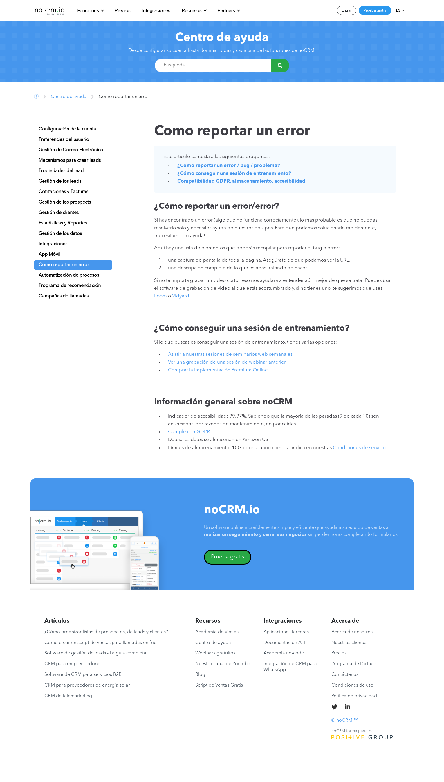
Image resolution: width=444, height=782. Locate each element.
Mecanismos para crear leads (70, 160)
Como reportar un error (64, 265)
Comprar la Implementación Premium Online (218, 370)
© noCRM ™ (344, 720)
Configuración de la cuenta (67, 129)
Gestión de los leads (60, 181)
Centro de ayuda (222, 38)
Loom (160, 296)
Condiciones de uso (352, 685)
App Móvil (49, 254)
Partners (226, 10)
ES (398, 10)
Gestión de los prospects (65, 202)
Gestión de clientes (59, 213)
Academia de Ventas (217, 632)
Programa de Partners (354, 664)
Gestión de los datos (60, 233)
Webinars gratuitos (215, 653)
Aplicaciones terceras (286, 632)
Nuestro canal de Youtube (222, 664)
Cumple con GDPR (189, 431)
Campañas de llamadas (64, 296)
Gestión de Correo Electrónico (71, 150)
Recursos (192, 10)
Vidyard (180, 296)
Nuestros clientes (349, 643)
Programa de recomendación (70, 286)
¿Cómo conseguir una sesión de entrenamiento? (234, 173)
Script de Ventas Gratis (219, 685)
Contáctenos (344, 674)
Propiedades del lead (61, 171)
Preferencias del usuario (64, 139)
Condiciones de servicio (359, 447)
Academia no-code (283, 653)
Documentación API (284, 643)
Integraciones (156, 10)
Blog (200, 674)
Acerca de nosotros (352, 632)
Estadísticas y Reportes (63, 223)
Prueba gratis (375, 10)
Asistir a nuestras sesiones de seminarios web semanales (230, 354)
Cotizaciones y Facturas (63, 192)
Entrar (346, 10)
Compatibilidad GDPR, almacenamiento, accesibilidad (241, 181)
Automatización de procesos (69, 275)
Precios (123, 10)
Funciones (88, 10)
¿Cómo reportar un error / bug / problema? (228, 165)
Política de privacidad (354, 696)
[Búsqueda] (280, 65)
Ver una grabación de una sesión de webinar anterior (227, 362)
